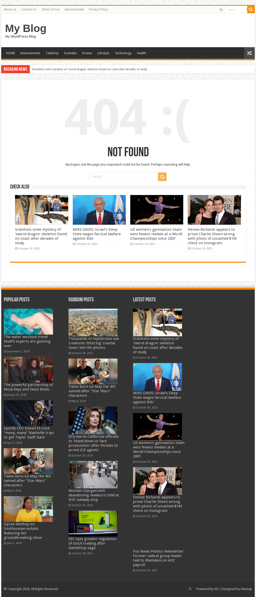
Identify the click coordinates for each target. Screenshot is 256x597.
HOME (10, 53)
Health (141, 53)
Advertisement (74, 9)
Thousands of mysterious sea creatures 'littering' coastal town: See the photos (93, 343)
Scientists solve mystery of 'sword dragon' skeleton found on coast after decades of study (89, 69)
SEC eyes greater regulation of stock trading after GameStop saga (92, 543)
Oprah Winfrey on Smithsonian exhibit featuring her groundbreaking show (23, 531)
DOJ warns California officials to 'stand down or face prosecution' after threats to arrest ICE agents (93, 443)
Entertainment (30, 53)
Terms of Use (50, 9)
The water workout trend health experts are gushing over (27, 341)
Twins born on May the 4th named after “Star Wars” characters (27, 480)
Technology (123, 53)
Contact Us (28, 9)
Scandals (70, 53)
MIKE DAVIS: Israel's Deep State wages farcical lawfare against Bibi (97, 234)
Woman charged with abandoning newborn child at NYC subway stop (93, 495)
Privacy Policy (98, 9)
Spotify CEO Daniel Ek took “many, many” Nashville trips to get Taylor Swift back (29, 432)
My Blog (25, 28)
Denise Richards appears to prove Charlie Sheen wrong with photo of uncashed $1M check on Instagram (212, 236)
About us (10, 9)
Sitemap (246, 589)
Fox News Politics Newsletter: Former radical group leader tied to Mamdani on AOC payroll (158, 558)
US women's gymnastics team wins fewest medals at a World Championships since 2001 (156, 234)
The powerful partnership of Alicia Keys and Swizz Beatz (28, 387)
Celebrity (52, 53)
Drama (87, 53)
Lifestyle (103, 53)
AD (216, 589)
